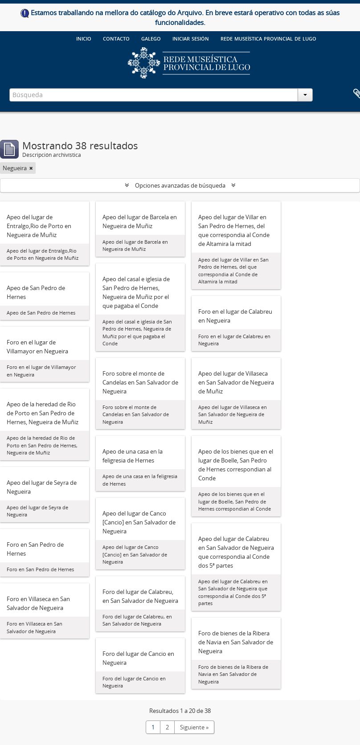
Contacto (116, 38)
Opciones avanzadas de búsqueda (180, 185)
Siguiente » (194, 727)
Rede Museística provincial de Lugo (268, 38)
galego (151, 38)
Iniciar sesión (190, 38)
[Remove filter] (31, 168)
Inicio (83, 38)
